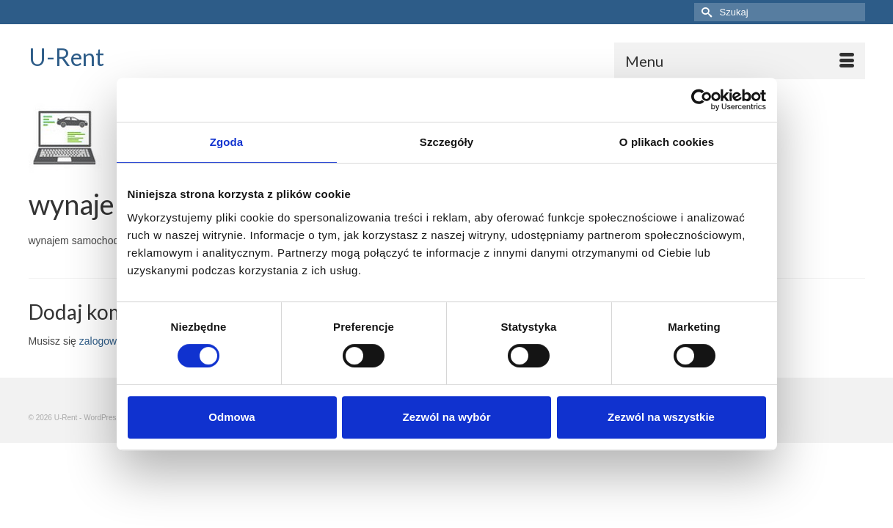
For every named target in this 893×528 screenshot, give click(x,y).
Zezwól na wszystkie (661, 417)
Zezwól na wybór (446, 417)
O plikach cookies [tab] (666, 142)
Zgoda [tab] (227, 142)
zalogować (103, 350)
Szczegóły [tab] (446, 142)
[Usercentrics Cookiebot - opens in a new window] (702, 100)
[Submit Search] (705, 12)
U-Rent (66, 57)
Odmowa (231, 417)
